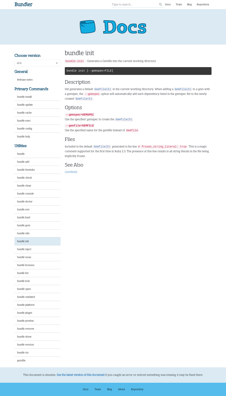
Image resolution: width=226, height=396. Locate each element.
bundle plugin (24, 312)
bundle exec (24, 120)
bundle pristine (25, 320)
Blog (189, 4)
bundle (21, 153)
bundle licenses (25, 265)
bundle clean (24, 185)
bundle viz (23, 352)
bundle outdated (26, 296)
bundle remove (25, 328)
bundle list (22, 273)
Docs (168, 4)
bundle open (24, 289)
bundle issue (24, 257)
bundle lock (23, 281)
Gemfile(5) (71, 172)
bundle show (24, 336)
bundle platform (26, 304)
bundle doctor (24, 201)
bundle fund (23, 217)
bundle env (23, 209)
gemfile (21, 360)
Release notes (25, 79)
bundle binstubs (26, 169)
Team (179, 4)
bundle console (25, 193)
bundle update (25, 104)
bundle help (23, 136)
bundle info (23, 233)
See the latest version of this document (81, 375)
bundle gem (23, 225)
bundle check (24, 177)
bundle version (25, 344)
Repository (203, 4)
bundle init (23, 241)
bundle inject (24, 249)
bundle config (24, 128)
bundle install (24, 96)
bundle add (23, 161)
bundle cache (24, 112)
